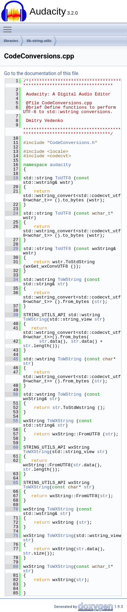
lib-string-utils (39, 41)
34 (11, 279)
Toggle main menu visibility (9, 26)
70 (11, 509)
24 (11, 213)
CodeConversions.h (72, 143)
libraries (11, 41)
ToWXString (60, 421)
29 (11, 249)
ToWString (69, 279)
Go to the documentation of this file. (42, 73)
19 (11, 178)
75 (11, 536)
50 (11, 394)
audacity (60, 165)
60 (11, 447)
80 (11, 566)
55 (11, 421)
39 (11, 315)
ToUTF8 (63, 178)
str (61, 284)
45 (11, 359)
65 (11, 483)
